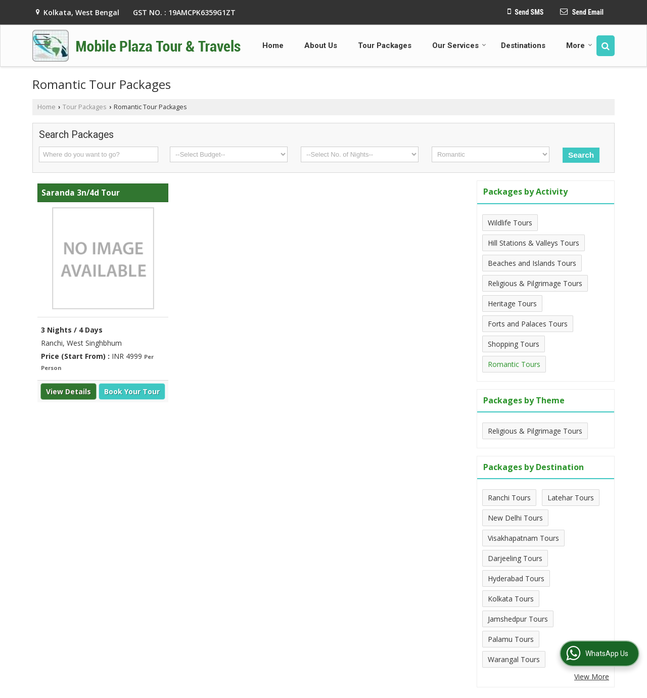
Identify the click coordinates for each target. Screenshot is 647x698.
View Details (68, 391)
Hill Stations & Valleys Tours (533, 243)
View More (591, 676)
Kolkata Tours (511, 598)
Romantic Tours (514, 364)
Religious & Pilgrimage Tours (535, 283)
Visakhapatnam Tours (523, 538)
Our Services (459, 45)
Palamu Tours (511, 639)
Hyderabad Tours (516, 578)
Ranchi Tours (509, 497)
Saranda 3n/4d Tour (80, 193)
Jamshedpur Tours (518, 619)
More (579, 45)
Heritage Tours (512, 303)
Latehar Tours (570, 497)
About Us (320, 45)
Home (273, 45)
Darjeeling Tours (515, 558)
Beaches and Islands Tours (532, 263)
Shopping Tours (513, 344)
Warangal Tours (514, 659)
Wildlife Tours (510, 222)
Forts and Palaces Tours (528, 324)
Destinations (523, 45)
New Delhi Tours (515, 518)
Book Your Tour (132, 391)
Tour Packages (384, 45)
